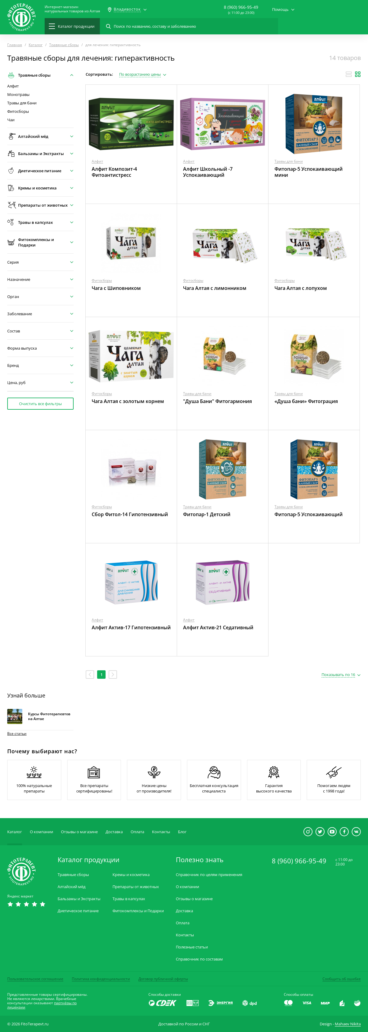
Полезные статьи (192, 947)
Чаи (10, 119)
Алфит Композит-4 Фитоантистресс (114, 172)
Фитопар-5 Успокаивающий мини (308, 172)
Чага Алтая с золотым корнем (128, 401)
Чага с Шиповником (116, 288)
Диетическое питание (78, 910)
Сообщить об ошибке (341, 978)
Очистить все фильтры (40, 403)
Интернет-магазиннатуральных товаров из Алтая (72, 9)
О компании (41, 831)
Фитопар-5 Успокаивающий (308, 514)
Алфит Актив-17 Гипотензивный (131, 627)
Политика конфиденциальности (101, 978)
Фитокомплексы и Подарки (138, 910)
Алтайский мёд (71, 886)
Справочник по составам (199, 959)
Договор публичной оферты (163, 978)
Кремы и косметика (131, 874)
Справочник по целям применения (209, 874)
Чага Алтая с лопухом (300, 288)
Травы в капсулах (129, 898)
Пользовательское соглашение (35, 978)
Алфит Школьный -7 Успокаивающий (208, 172)
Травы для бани (21, 103)
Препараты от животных (136, 886)
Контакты (161, 831)
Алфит (13, 86)
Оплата (137, 831)
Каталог (14, 831)
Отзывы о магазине (79, 831)
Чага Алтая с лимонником (214, 288)
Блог (182, 831)
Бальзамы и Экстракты (79, 898)
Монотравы (18, 94)
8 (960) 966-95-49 (241, 7)
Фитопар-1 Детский (206, 514)
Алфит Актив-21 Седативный (218, 627)
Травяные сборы (73, 874)
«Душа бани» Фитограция (306, 401)
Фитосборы (18, 111)
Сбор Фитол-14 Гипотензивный (130, 514)
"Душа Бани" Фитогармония (217, 401)
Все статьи (17, 733)
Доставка (114, 831)
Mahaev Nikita (348, 1024)
